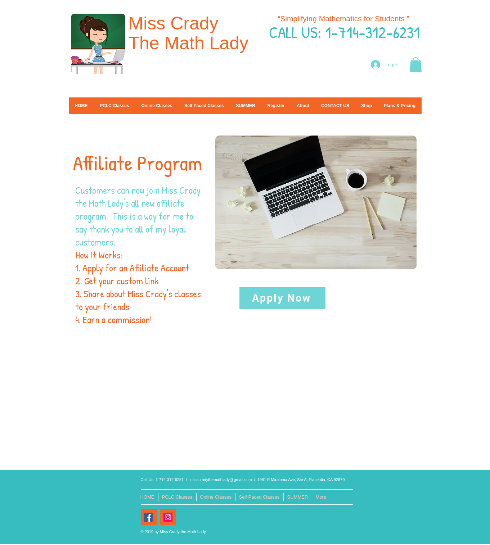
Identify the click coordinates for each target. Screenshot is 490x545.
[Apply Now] (282, 298)
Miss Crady (176, 23)
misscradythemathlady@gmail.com (221, 479)
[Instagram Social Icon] (167, 517)
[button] (415, 64)
